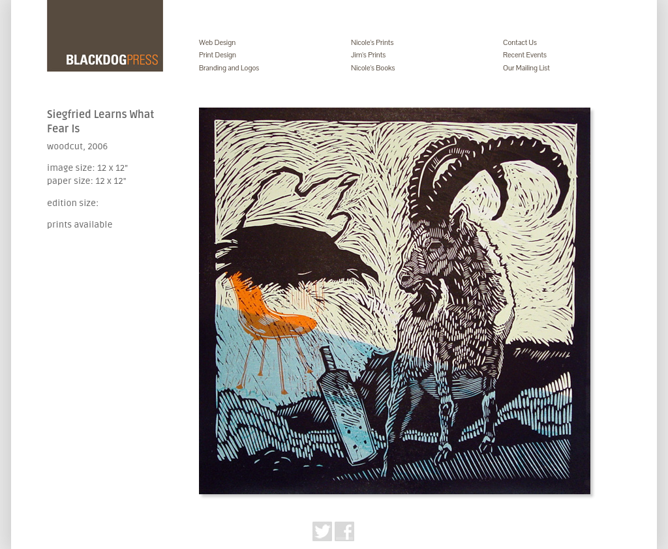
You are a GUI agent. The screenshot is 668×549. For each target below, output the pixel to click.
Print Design (217, 54)
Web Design (217, 42)
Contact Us (520, 42)
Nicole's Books (373, 67)
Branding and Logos (229, 67)
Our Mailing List (526, 67)
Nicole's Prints (372, 42)
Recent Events (525, 54)
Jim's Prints (368, 54)
